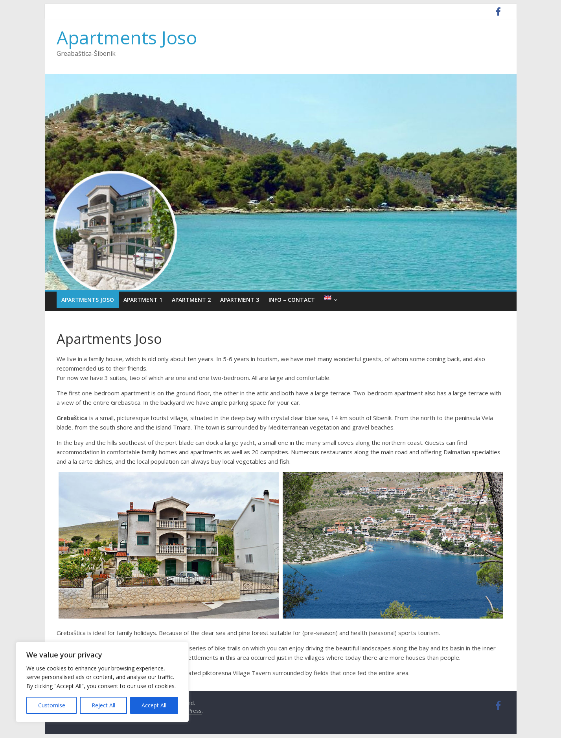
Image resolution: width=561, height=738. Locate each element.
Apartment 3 (239, 299)
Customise (51, 705)
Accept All (154, 705)
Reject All (103, 705)
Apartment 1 (142, 299)
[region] (102, 682)
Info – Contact (292, 299)
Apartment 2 (191, 299)
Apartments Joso (127, 37)
